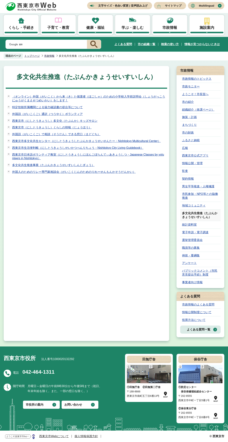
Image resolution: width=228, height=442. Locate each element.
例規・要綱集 (191, 255)
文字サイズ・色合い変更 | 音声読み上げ (122, 5)
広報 (185, 148)
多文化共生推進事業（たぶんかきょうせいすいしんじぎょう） (53, 165)
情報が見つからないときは (202, 44)
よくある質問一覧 (198, 329)
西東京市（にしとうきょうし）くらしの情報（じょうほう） (52, 127)
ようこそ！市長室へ (195, 94)
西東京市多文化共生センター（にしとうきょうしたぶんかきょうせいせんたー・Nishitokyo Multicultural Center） (86, 141)
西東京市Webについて (54, 436)
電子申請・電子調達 (195, 232)
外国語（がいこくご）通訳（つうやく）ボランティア (47, 114)
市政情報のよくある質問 (198, 304)
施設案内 (207, 28)
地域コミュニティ (194, 205)
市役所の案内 (34, 404)
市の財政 (188, 132)
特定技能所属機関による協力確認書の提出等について (47, 107)
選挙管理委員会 (192, 240)
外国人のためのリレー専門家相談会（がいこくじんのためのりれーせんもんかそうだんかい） (74, 171)
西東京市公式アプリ (195, 155)
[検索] (45, 44)
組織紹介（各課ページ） (198, 109)
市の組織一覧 (146, 44)
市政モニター (191, 86)
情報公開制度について (196, 312)
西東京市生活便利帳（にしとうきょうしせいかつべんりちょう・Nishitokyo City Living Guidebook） (77, 147)
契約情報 (188, 178)
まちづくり (189, 124)
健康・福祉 (95, 28)
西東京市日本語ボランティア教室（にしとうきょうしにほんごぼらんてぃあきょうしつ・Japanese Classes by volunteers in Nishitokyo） (88, 156)
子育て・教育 (58, 28)
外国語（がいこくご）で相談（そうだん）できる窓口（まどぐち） (56, 134)
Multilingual (206, 5)
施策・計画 (189, 117)
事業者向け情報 (192, 282)
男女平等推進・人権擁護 (198, 186)
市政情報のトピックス (196, 78)
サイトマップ (173, 5)
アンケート (189, 263)
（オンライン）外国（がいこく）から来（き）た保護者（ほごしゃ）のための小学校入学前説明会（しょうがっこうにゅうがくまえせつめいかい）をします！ (88, 98)
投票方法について (194, 319)
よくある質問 (123, 44)
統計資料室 (189, 224)
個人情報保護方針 (86, 436)
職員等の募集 (191, 247)
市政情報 (169, 28)
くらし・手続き (21, 28)
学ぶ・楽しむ (133, 28)
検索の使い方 (170, 44)
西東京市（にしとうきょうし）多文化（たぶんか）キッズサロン (54, 120)
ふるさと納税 (191, 140)
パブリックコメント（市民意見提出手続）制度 (199, 272)
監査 (185, 171)
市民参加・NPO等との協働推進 (200, 195)
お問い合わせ (73, 404)
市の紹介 (188, 101)
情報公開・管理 (192, 163)
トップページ (32, 55)
